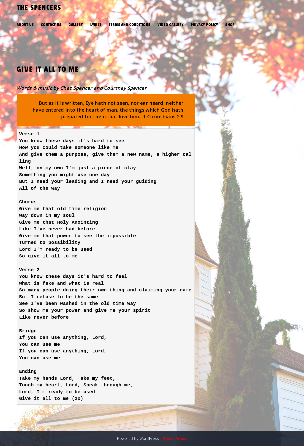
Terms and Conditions (129, 24)
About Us (25, 24)
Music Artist (175, 438)
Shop (230, 24)
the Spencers (39, 7)
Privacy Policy (204, 24)
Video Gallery (170, 24)
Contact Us (51, 24)
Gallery (75, 24)
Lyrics (96, 24)
